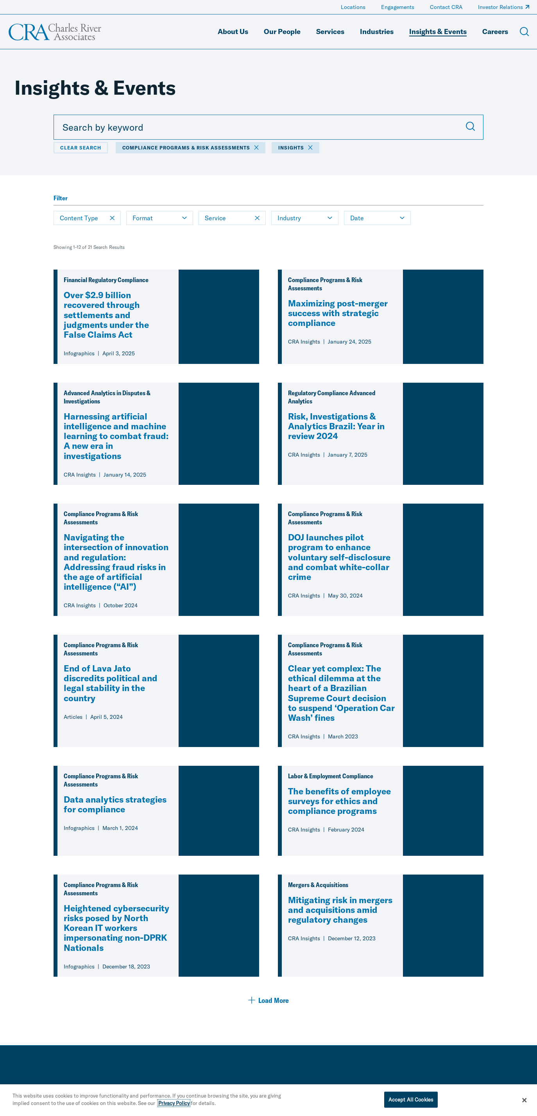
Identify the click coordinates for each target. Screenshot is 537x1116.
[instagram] (526, 1088)
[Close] (524, 1105)
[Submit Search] (470, 127)
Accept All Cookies (410, 1105)
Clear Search (80, 148)
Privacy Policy (174, 1108)
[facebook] (495, 1088)
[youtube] (510, 1088)
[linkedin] (479, 1088)
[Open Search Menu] (524, 31)
